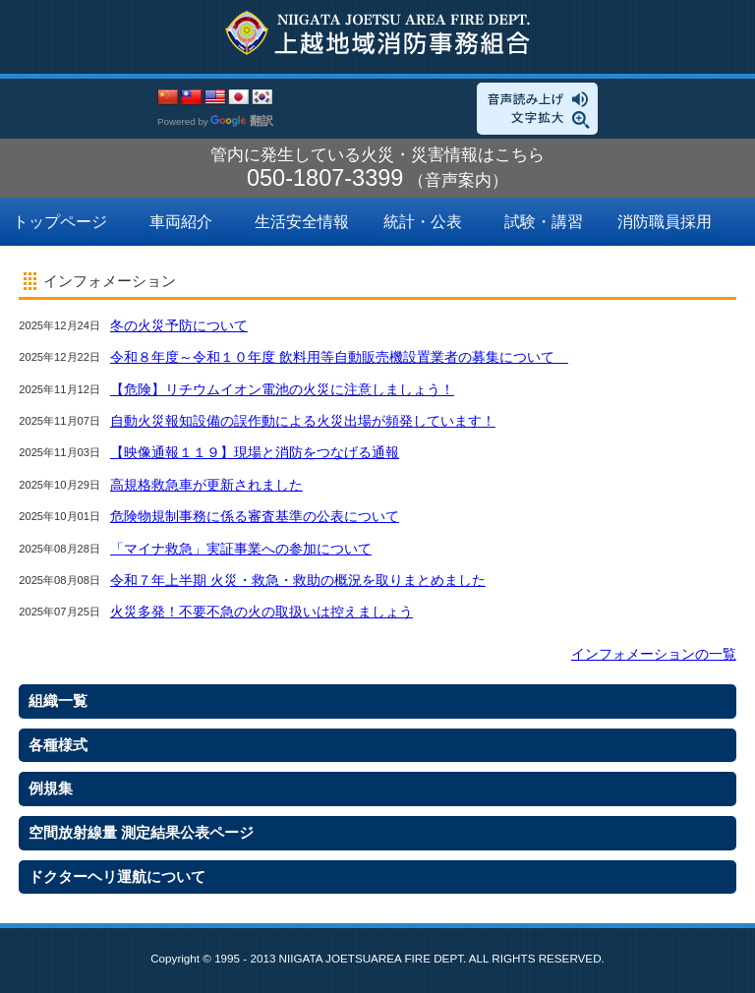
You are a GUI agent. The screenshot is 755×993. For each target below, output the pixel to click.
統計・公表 (422, 221)
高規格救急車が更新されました (206, 485)
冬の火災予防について (179, 325)
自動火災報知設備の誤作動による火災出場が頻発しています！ (302, 421)
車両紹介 (180, 221)
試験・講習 (543, 221)
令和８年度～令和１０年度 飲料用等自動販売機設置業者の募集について (339, 357)
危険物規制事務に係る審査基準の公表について (254, 516)
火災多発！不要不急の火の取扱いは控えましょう (261, 611)
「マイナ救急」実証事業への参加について (241, 548)
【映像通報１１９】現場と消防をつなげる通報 (254, 452)
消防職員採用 (664, 221)
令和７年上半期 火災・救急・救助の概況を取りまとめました (298, 580)
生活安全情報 (302, 221)
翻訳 (241, 121)
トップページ (60, 221)
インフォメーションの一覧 (653, 654)
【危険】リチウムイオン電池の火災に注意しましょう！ (282, 389)
